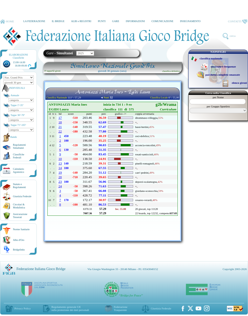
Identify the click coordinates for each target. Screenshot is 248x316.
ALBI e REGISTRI (81, 21)
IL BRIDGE (58, 21)
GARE (115, 21)
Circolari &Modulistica (19, 206)
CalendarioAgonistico (18, 170)
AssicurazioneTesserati (20, 216)
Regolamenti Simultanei (19, 146)
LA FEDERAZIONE (34, 21)
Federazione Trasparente (121, 308)
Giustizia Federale (22, 196)
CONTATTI (237, 21)
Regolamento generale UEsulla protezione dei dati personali (70, 308)
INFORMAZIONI (135, 21)
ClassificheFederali (18, 156)
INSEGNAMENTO (190, 21)
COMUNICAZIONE (162, 21)
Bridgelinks (19, 249)
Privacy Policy (22, 308)
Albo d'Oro (18, 240)
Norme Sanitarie (21, 229)
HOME (7, 21)
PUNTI (101, 21)
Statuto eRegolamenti (19, 186)
